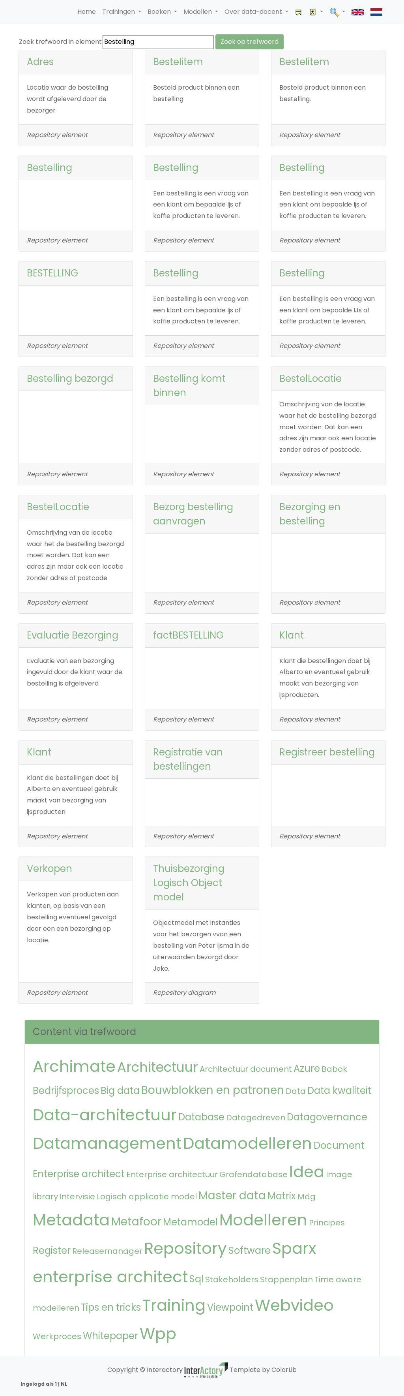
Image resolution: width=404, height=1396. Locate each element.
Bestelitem (178, 61)
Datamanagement (107, 1143)
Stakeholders (231, 1279)
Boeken (160, 11)
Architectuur (157, 1067)
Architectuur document (246, 1069)
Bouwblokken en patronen (212, 1090)
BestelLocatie (310, 378)
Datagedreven (255, 1117)
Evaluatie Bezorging (72, 635)
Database (201, 1117)
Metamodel (190, 1222)
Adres (40, 61)
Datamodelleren (247, 1143)
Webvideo (294, 1305)
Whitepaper (110, 1335)
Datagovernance (327, 1117)
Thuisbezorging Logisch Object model (188, 883)
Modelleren (263, 1220)
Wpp (158, 1334)
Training (174, 1305)
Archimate (74, 1066)
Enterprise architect (79, 1173)
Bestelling (49, 167)
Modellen (198, 11)
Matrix (281, 1195)
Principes (327, 1222)
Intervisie (77, 1196)
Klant (291, 635)
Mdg (306, 1196)
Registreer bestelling (327, 752)
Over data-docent (254, 11)
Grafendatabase (253, 1174)
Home (86, 11)
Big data (120, 1090)
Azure (307, 1068)
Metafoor (136, 1221)
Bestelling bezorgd (70, 378)
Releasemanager (107, 1251)
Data (296, 1091)
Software (249, 1250)
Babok (334, 1069)
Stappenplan (286, 1279)
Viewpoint (230, 1307)
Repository (185, 1248)
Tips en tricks (111, 1307)
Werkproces (57, 1336)
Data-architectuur (105, 1115)
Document (339, 1145)
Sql (196, 1278)
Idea (306, 1172)
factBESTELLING (188, 635)
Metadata (71, 1220)
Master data (232, 1195)
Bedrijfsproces (66, 1090)
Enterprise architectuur (172, 1174)
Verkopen (49, 868)
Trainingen (119, 11)
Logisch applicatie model (147, 1196)
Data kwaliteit (339, 1090)
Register (52, 1250)
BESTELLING (52, 273)
